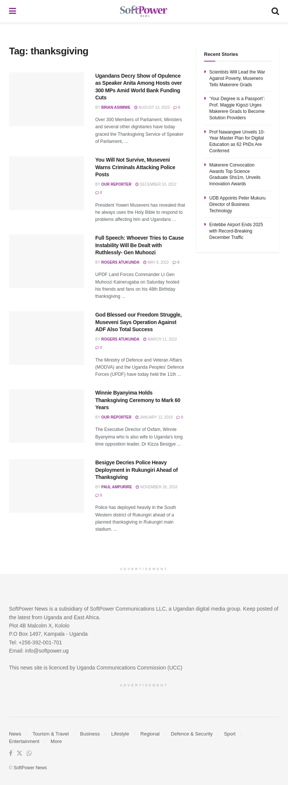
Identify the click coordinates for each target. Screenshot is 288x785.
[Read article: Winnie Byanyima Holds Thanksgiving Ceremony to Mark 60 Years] (46, 416)
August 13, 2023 (152, 107)
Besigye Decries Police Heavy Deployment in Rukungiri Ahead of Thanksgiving (136, 469)
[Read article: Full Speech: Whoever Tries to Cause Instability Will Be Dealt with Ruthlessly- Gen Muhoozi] (46, 261)
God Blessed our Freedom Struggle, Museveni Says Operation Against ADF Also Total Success (138, 322)
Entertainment (24, 741)
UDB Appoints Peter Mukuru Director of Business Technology (237, 204)
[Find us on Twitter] (19, 753)
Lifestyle (120, 734)
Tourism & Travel (51, 734)
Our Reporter (116, 184)
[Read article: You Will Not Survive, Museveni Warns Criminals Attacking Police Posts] (46, 183)
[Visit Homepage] (144, 11)
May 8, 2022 (156, 262)
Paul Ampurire (116, 487)
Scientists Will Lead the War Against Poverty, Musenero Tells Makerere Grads (237, 78)
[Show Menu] (12, 11)
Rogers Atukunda (120, 262)
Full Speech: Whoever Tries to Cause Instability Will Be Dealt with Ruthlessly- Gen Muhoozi (139, 245)
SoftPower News (30, 767)
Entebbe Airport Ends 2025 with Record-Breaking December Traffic (236, 231)
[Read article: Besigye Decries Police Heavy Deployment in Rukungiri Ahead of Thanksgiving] (46, 486)
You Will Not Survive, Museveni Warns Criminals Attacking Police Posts (135, 167)
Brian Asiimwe (115, 107)
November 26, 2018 (156, 487)
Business (90, 734)
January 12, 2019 (154, 417)
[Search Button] (275, 11)
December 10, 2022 (156, 184)
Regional (149, 734)
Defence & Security (192, 734)
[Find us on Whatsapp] (29, 753)
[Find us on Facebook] (10, 753)
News (15, 734)
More (56, 741)
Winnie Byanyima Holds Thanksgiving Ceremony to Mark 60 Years (137, 400)
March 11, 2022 (160, 339)
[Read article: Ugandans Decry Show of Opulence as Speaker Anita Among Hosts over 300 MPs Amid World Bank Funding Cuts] (46, 99)
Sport (230, 734)
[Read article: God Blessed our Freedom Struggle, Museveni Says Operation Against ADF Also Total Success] (46, 338)
